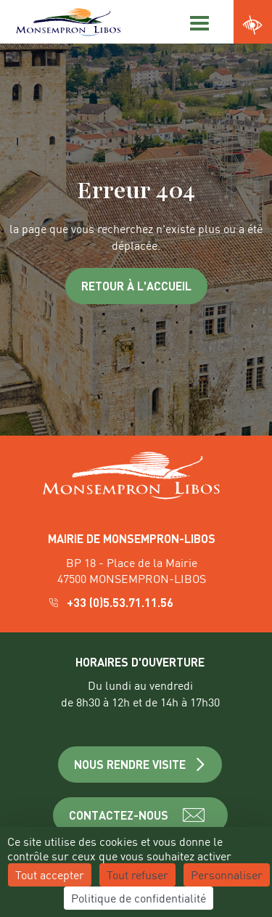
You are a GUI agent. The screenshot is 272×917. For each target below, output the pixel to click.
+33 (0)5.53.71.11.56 (112, 602)
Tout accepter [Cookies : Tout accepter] (49, 874)
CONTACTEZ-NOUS (140, 815)
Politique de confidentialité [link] (138, 898)
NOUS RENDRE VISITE (140, 764)
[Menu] (197, 22)
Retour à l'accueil (136, 286)
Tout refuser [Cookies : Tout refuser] (137, 874)
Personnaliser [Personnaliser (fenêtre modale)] (227, 874)
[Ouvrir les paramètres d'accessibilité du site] (252, 26)
